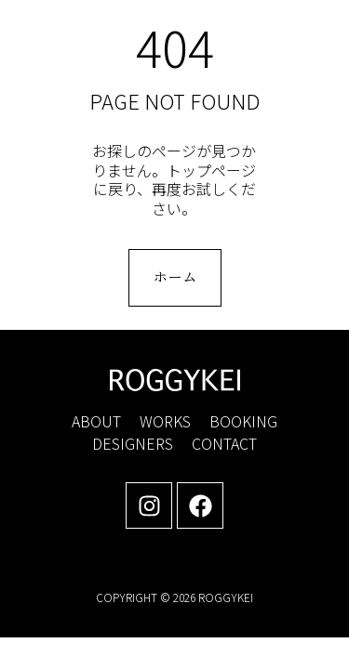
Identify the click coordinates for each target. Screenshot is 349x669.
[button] (307, 33)
